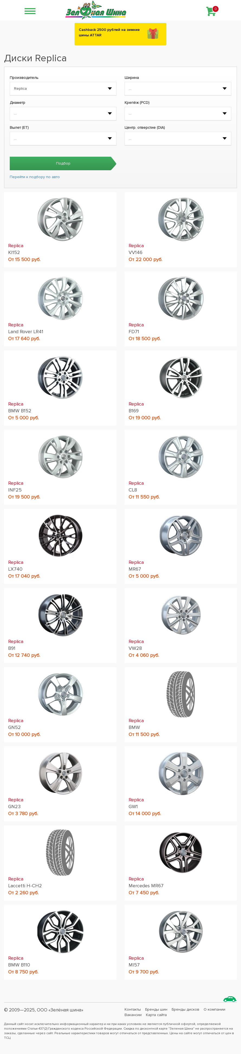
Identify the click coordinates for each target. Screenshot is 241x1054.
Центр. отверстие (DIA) (145, 127)
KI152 (14, 252)
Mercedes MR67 (146, 886)
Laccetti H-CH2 (25, 886)
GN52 (14, 727)
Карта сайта (156, 1015)
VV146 (135, 252)
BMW (134, 727)
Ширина (132, 77)
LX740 (15, 569)
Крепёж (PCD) (137, 102)
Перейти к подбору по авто (35, 177)
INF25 (15, 490)
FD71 (134, 332)
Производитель (24, 77)
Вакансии (133, 1015)
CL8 (133, 490)
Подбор (63, 163)
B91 (11, 648)
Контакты (133, 1009)
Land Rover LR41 (25, 332)
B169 (134, 411)
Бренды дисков (185, 1009)
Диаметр (17, 102)
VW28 (135, 648)
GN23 (14, 806)
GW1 (133, 806)
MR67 (135, 569)
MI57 (134, 965)
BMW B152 (19, 411)
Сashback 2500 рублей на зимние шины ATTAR (109, 32)
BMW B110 (19, 965)
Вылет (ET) (19, 127)
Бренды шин (156, 1009)
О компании (214, 1009)
